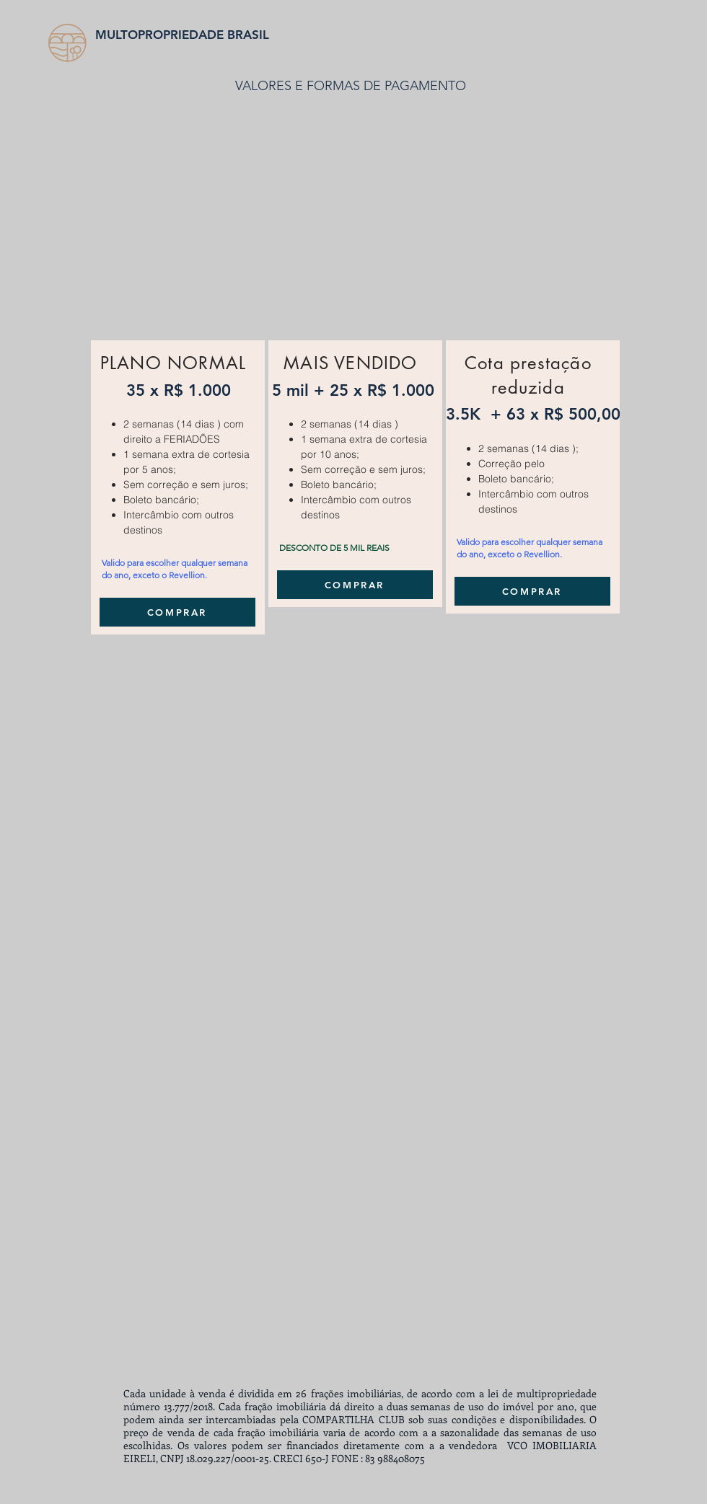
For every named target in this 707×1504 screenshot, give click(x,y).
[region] (178, 487)
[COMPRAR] (177, 612)
